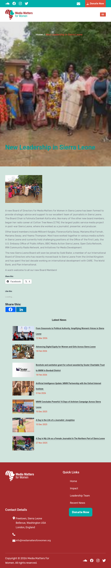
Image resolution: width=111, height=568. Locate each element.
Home (39, 34)
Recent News (77, 502)
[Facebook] (10, 309)
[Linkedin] (21, 309)
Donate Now (80, 512)
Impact (74, 488)
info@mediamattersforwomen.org (78, 3)
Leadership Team (80, 495)
